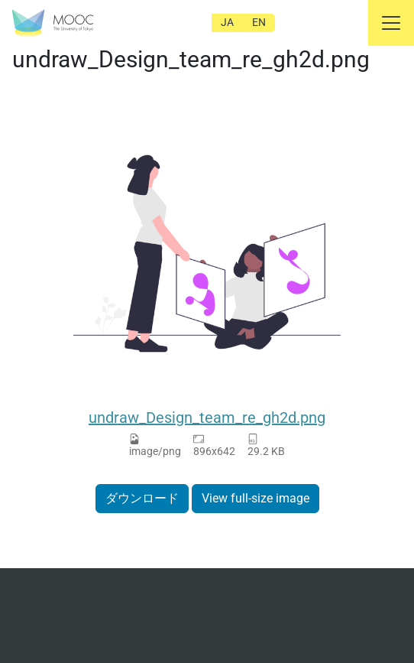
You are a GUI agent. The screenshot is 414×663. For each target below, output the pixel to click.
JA (227, 22)
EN (259, 22)
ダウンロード (142, 498)
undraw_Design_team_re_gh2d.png (207, 417)
